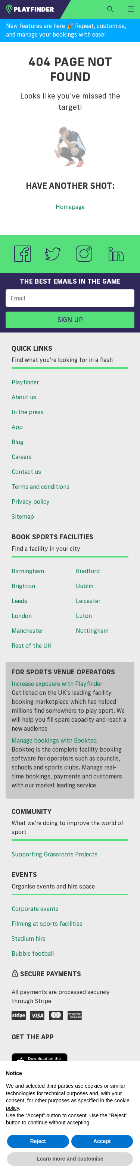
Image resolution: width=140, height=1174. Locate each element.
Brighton (23, 586)
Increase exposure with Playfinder (57, 683)
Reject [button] (38, 1141)
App (17, 427)
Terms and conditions (40, 486)
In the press (28, 412)
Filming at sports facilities (47, 923)
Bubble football (33, 953)
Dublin (84, 586)
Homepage (70, 206)
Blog (18, 442)
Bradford (88, 571)
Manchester (27, 630)
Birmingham (28, 571)
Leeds (19, 601)
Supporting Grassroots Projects (54, 854)
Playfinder (25, 382)
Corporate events (35, 908)
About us (24, 397)
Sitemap (23, 516)
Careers (22, 456)
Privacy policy (31, 501)
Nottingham (92, 630)
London (22, 615)
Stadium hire (29, 938)
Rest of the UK (32, 645)
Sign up (70, 319)
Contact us (26, 471)
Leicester (88, 601)
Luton (84, 615)
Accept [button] (102, 1141)
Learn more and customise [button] (70, 1159)
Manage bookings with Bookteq (54, 740)
